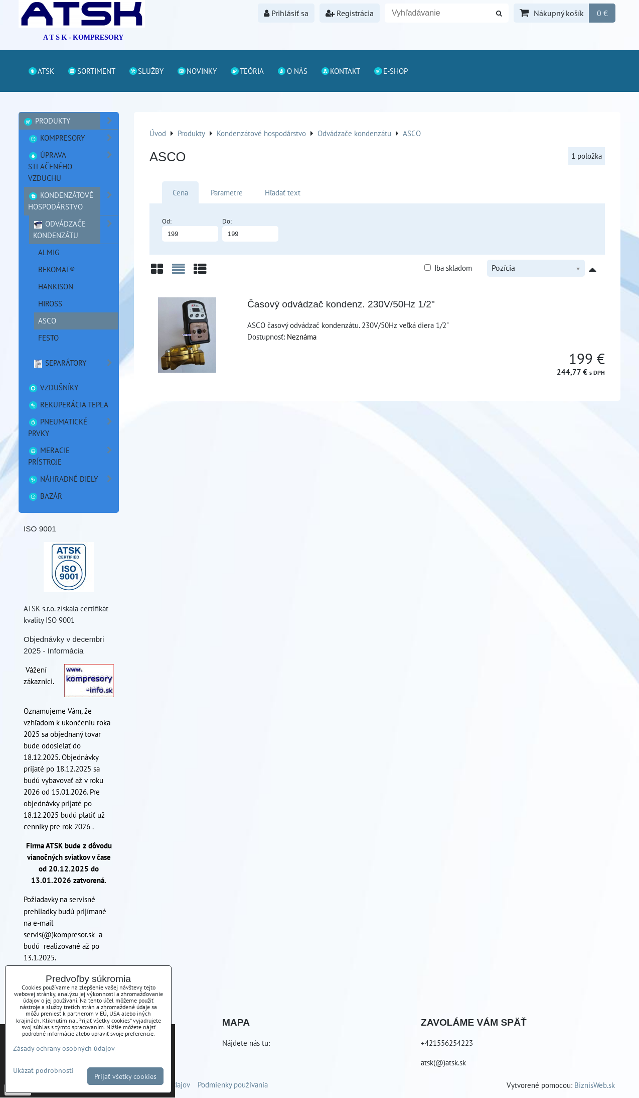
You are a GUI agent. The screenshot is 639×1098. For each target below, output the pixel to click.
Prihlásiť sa (286, 13)
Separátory (75, 363)
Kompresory (73, 138)
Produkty (70, 121)
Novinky (197, 71)
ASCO (47, 320)
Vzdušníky (53, 387)
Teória (247, 71)
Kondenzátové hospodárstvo (73, 201)
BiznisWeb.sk (594, 1085)
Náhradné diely (73, 479)
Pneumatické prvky (73, 427)
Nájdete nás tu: (246, 1043)
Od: (190, 229)
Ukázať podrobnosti (43, 1070)
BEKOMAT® (56, 269)
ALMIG (48, 252)
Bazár (45, 496)
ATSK (41, 71)
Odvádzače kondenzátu (75, 229)
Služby (146, 71)
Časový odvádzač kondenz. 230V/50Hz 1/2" (341, 304)
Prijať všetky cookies (125, 1076)
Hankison (55, 286)
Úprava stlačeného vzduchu (73, 166)
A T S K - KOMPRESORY (83, 37)
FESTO (48, 338)
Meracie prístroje (73, 456)
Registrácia (350, 13)
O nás (292, 71)
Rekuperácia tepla (68, 404)
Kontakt (341, 71)
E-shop (390, 71)
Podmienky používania (233, 1084)
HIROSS (50, 303)
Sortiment (91, 71)
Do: (250, 229)
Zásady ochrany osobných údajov (64, 1048)
